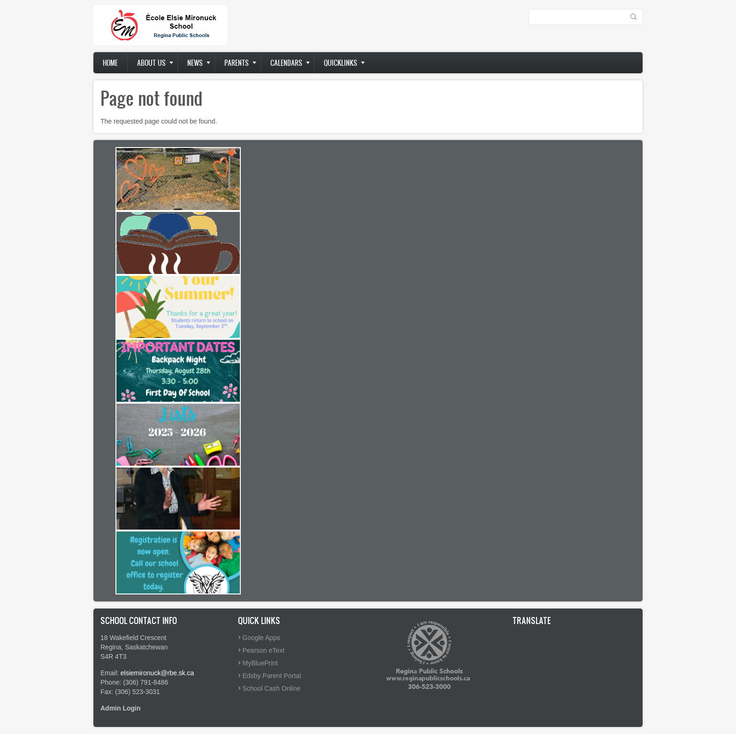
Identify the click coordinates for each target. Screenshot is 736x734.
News (195, 63)
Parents (236, 63)
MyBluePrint (260, 663)
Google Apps (261, 637)
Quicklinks (340, 63)
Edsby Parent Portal (272, 675)
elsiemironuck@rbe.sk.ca (157, 673)
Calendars (286, 63)
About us (151, 63)
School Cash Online (272, 688)
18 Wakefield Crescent (133, 637)
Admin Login (120, 708)
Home (110, 63)
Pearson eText (264, 650)
